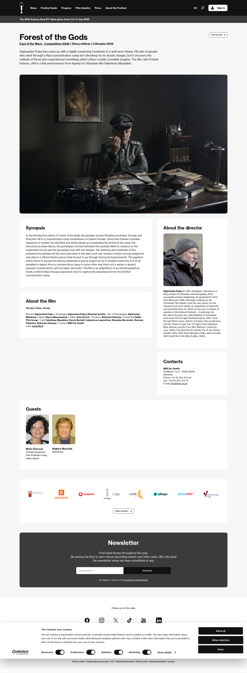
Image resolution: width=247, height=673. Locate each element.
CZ (195, 7)
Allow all (221, 645)
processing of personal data (135, 580)
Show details (164, 666)
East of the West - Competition (40, 43)
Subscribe (147, 571)
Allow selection (220, 654)
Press (98, 7)
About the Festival (115, 7)
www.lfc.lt (37, 326)
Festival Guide (49, 7)
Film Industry (82, 7)
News (33, 7)
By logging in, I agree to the (123, 580)
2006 (65, 43)
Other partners (121, 511)
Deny (221, 663)
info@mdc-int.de (179, 383)
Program (66, 7)
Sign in (218, 7)
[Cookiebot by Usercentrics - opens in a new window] (20, 666)
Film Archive (216, 35)
